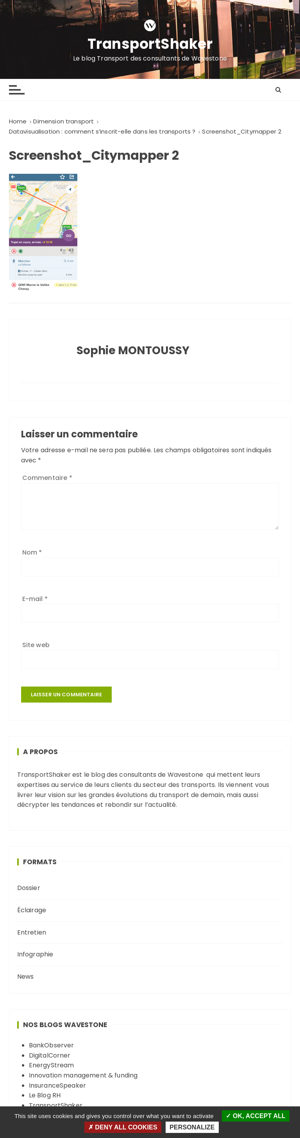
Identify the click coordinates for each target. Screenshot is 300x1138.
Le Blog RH (45, 1095)
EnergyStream (51, 1065)
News (25, 976)
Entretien (31, 932)
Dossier (28, 887)
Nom (32, 552)
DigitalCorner (50, 1055)
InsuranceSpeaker (57, 1085)
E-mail (35, 598)
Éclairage (31, 910)
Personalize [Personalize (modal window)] (192, 1127)
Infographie (35, 954)
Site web (36, 644)
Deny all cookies (122, 1127)
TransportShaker (150, 44)
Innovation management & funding (83, 1075)
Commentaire (47, 477)
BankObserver (51, 1045)
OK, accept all (256, 1116)
